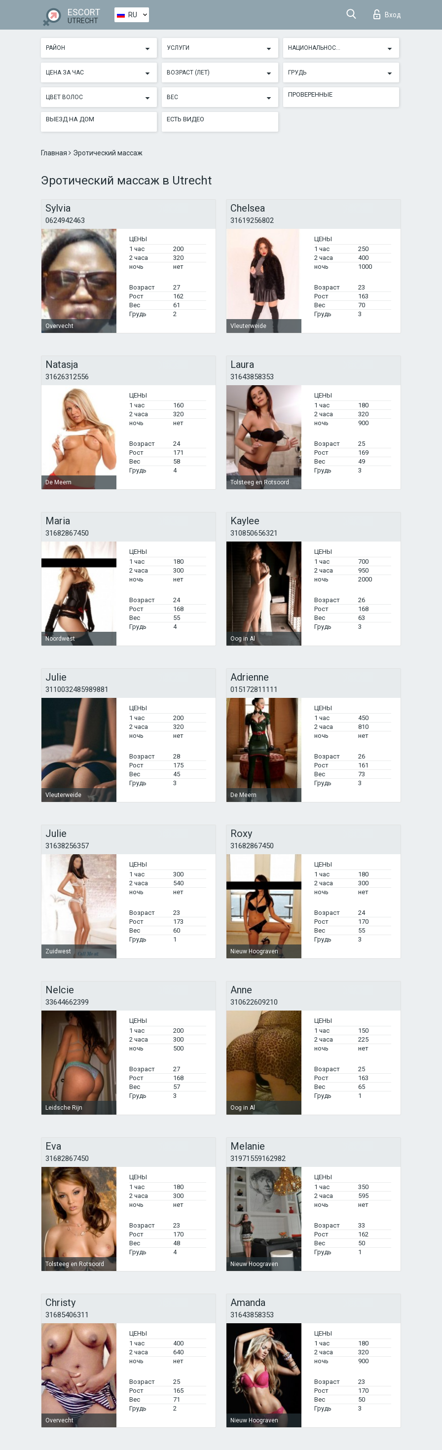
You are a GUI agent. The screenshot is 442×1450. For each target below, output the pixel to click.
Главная (55, 153)
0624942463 (65, 220)
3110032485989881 (77, 689)
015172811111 (254, 689)
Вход (387, 14)
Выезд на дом (70, 119)
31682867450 (67, 533)
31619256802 (252, 220)
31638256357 (67, 845)
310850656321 (254, 533)
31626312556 (67, 376)
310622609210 (254, 1002)
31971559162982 (258, 1158)
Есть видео (185, 119)
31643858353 (252, 376)
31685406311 (67, 1314)
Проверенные (310, 94)
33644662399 (67, 1002)
